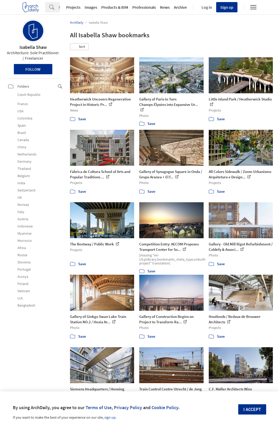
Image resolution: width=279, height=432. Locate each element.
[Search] (59, 7)
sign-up (110, 417)
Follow (33, 69)
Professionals (144, 7)
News (165, 7)
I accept (252, 409)
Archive (180, 7)
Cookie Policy (165, 407)
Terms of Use (99, 407)
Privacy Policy (128, 407)
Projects (73, 7)
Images (91, 7)
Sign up (226, 7)
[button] (79, 46)
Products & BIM (114, 7)
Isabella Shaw (33, 47)
